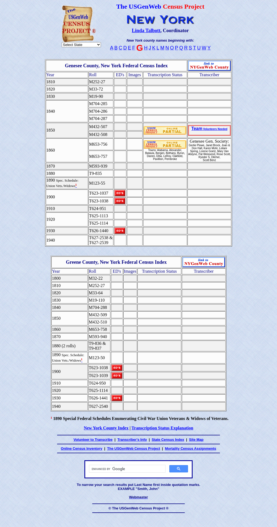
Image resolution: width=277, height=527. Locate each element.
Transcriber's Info (132, 440)
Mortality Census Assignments (190, 448)
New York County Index (106, 428)
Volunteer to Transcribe (93, 440)
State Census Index (168, 440)
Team (209, 128)
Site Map (196, 440)
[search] (127, 468)
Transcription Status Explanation (162, 428)
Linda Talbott (146, 30)
